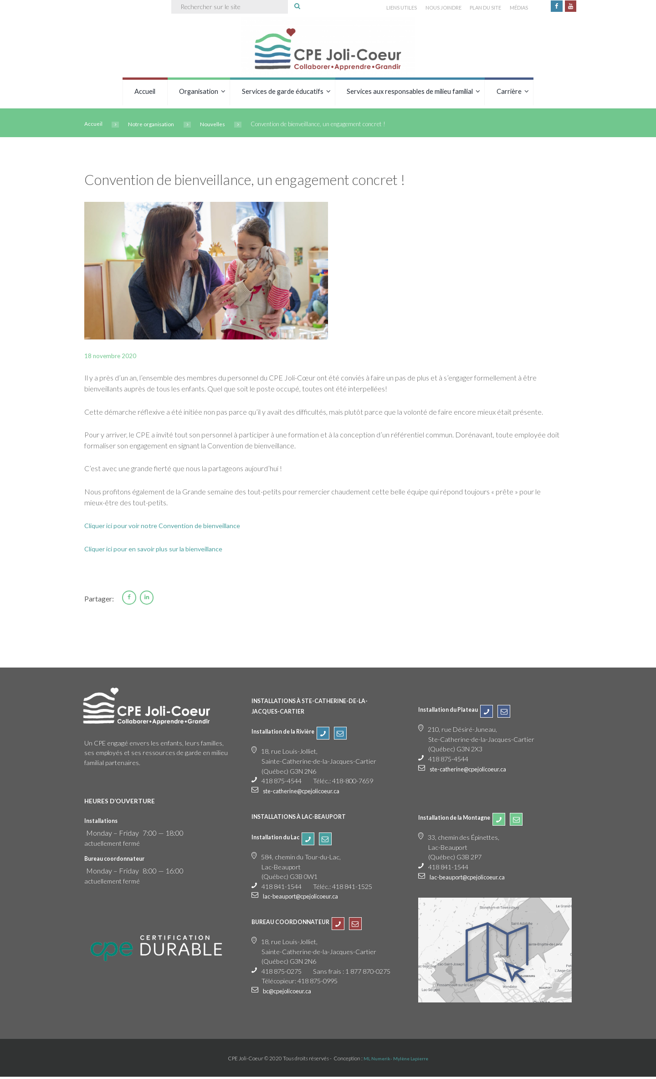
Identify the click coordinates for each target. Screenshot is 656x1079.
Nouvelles (219, 125)
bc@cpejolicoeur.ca (291, 993)
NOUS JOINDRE (431, 8)
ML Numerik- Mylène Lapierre (396, 1060)
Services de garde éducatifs (282, 93)
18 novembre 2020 (114, 357)
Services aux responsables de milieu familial (410, 93)
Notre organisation (154, 125)
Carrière (509, 93)
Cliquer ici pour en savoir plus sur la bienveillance (159, 549)
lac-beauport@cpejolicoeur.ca (306, 898)
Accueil (144, 93)
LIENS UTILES (385, 8)
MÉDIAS (514, 8)
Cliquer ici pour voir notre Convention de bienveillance (168, 527)
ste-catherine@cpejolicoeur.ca (307, 792)
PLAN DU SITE (478, 8)
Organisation (198, 93)
